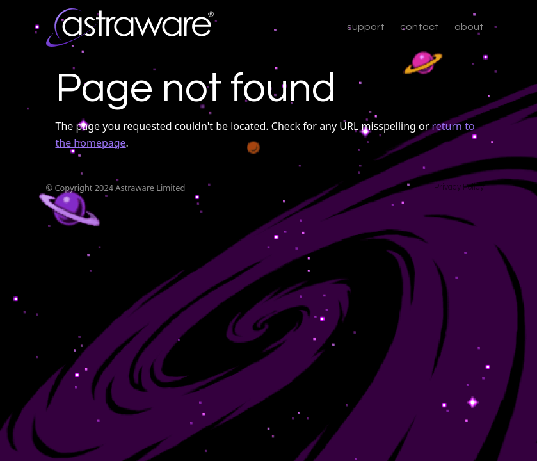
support (366, 27)
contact (419, 27)
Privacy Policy (459, 187)
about (469, 27)
